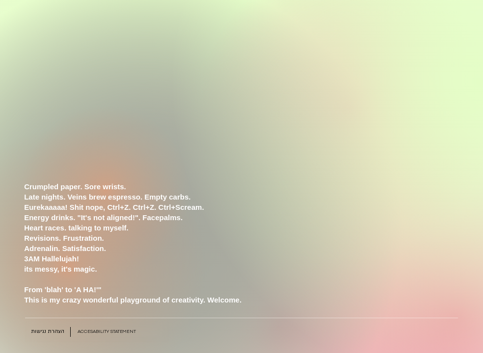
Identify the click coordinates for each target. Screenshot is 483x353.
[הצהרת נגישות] (47, 332)
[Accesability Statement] (107, 332)
